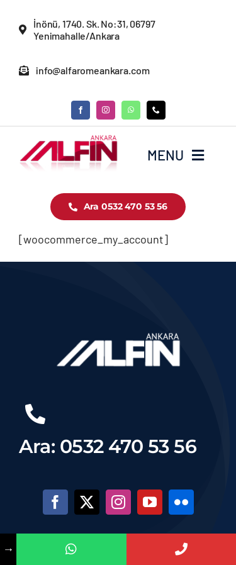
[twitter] (86, 502)
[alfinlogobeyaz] (118, 331)
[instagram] (105, 110)
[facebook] (80, 110)
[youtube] (149, 502)
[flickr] (181, 502)
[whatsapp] (130, 110)
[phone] (156, 110)
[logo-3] (68, 140)
